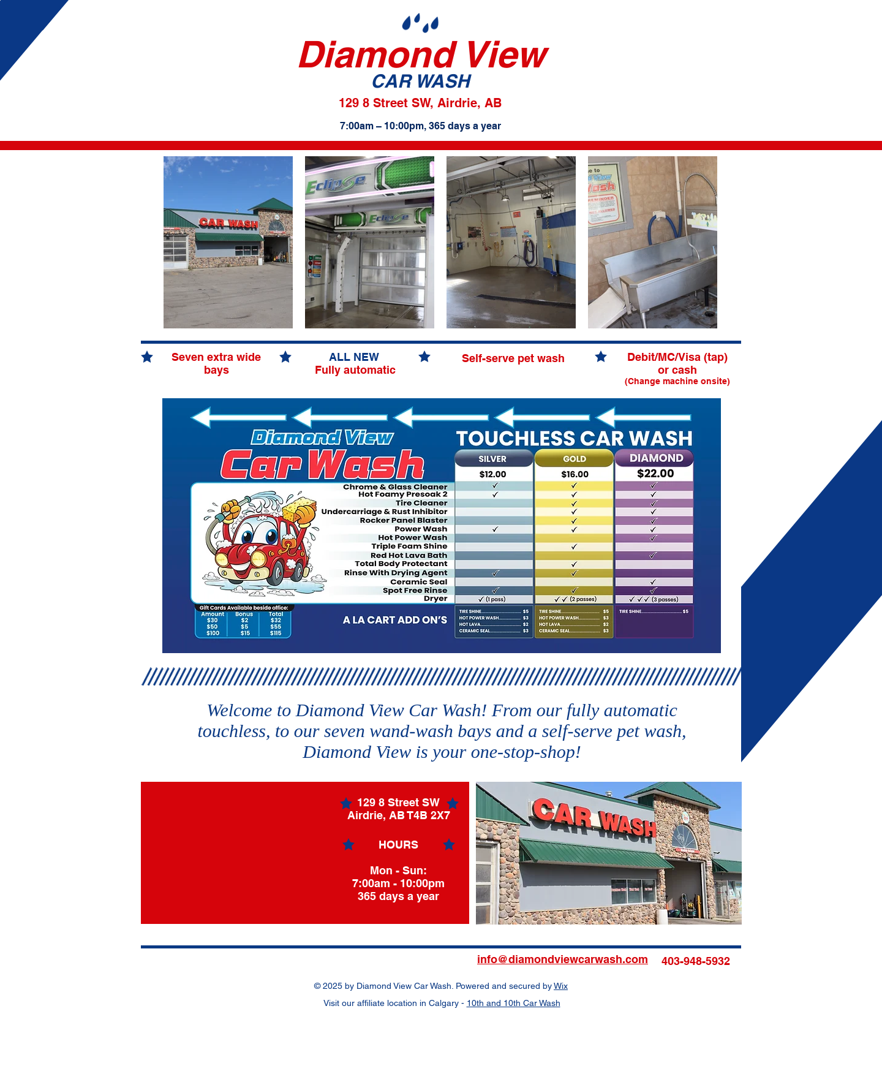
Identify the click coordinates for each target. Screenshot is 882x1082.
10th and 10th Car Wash (513, 1003)
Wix (561, 986)
